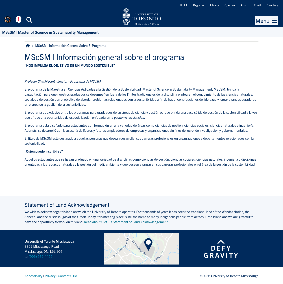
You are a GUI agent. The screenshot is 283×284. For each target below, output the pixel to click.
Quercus (230, 5)
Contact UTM (67, 276)
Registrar (198, 5)
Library (214, 5)
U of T (183, 5)
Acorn (244, 5)
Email (257, 5)
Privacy (50, 276)
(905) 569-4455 (41, 256)
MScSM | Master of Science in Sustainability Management (50, 32)
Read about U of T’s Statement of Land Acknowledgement (126, 222)
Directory (272, 5)
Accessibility (33, 276)
